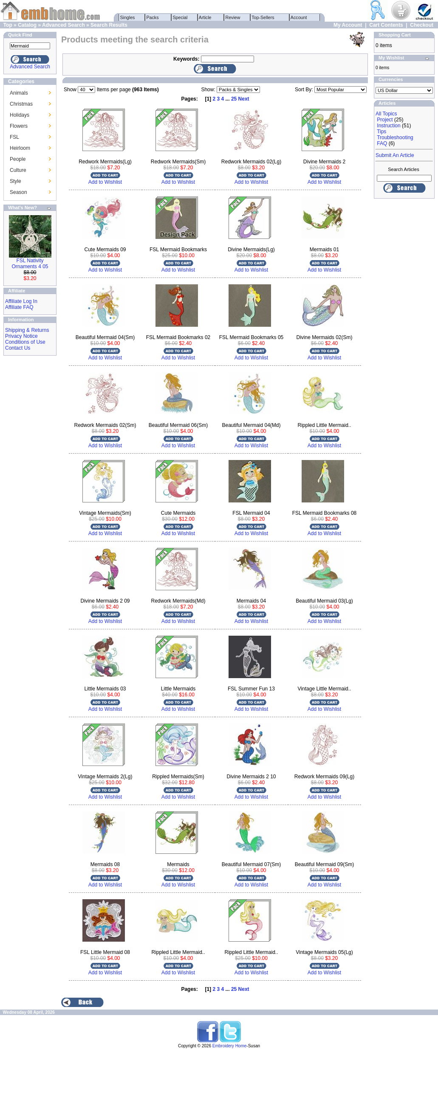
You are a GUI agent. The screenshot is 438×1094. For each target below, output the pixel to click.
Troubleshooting (395, 137)
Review (233, 17)
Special (180, 17)
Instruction (388, 126)
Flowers (19, 126)
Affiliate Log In (21, 301)
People (17, 159)
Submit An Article (395, 155)
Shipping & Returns (27, 330)
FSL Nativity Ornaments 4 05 (29, 263)
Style (15, 181)
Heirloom (20, 148)
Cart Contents (386, 25)
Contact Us (17, 348)
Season (18, 192)
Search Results (108, 25)
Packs (152, 17)
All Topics (386, 114)
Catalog (27, 25)
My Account (347, 25)
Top (7, 25)
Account (299, 17)
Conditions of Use (25, 342)
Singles (127, 17)
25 (234, 99)
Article (205, 17)
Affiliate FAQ (19, 307)
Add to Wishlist (105, 182)
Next (243, 99)
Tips (381, 132)
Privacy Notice (21, 336)
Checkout (421, 25)
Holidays (19, 115)
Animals (19, 93)
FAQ (382, 143)
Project (385, 120)
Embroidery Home (229, 1046)
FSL (14, 137)
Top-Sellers (263, 17)
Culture (18, 170)
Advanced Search (63, 25)
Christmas (21, 104)
